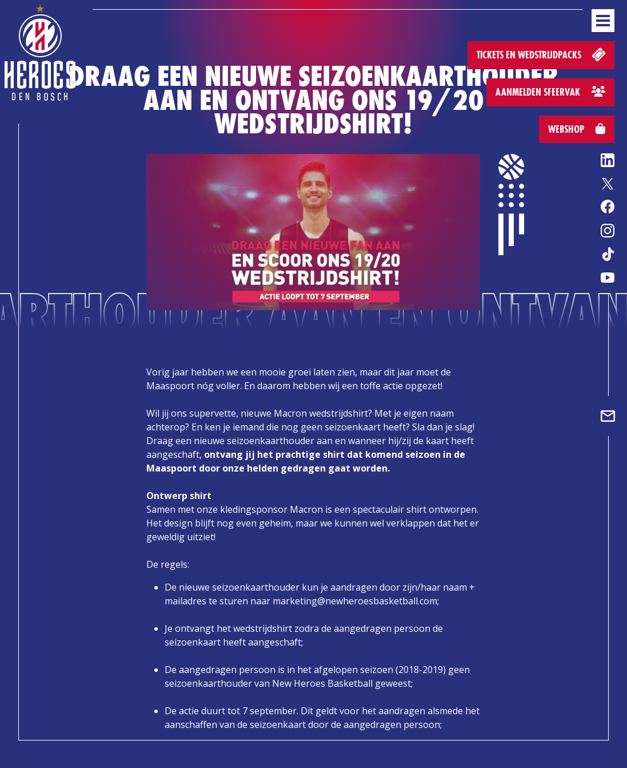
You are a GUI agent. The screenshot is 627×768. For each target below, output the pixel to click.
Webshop (576, 129)
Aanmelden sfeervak (550, 92)
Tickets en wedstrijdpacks (542, 54)
